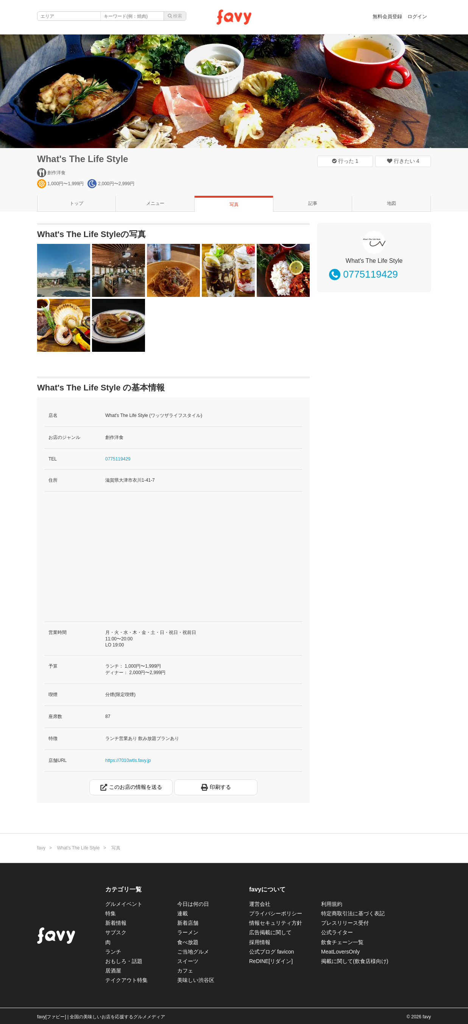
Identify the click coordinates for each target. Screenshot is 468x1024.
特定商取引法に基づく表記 (353, 913)
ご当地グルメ (193, 952)
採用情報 (259, 942)
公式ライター (337, 932)
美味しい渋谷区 (195, 980)
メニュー (155, 203)
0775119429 (118, 459)
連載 (182, 913)
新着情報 (115, 923)
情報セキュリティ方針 (275, 923)
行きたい (403, 161)
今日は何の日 (193, 904)
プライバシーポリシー (275, 913)
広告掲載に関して (270, 932)
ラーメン (187, 932)
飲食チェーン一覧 (342, 942)
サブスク (115, 932)
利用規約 (331, 904)
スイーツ (187, 961)
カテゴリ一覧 (123, 889)
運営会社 (259, 904)
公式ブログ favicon (271, 952)
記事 (312, 203)
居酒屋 (113, 971)
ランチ (113, 952)
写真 (234, 204)
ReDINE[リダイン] (271, 961)
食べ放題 (187, 942)
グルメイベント (123, 904)
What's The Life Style (82, 159)
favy (41, 848)
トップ (76, 203)
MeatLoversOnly (340, 952)
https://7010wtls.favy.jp (128, 760)
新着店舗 (187, 923)
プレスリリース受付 (345, 923)
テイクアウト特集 (126, 980)
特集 (110, 913)
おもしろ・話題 (123, 961)
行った (345, 161)
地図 (391, 203)
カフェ (185, 971)
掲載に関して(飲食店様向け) (354, 961)
